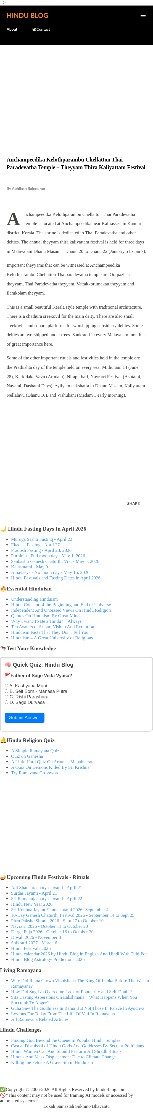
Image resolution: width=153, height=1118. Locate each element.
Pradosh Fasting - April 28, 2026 (41, 550)
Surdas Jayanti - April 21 (34, 893)
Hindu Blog (27, 15)
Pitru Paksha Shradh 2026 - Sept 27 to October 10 (57, 920)
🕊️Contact (41, 29)
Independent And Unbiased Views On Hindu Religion (61, 610)
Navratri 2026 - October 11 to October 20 (49, 926)
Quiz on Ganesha (27, 756)
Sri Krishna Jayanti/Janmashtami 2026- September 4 (60, 909)
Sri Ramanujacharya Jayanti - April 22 (46, 898)
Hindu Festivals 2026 (31, 948)
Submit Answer (24, 717)
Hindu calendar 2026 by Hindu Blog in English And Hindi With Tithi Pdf (79, 954)
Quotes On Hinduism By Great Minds (46, 615)
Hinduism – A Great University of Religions (52, 637)
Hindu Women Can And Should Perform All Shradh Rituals (66, 1051)
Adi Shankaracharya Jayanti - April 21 (46, 887)
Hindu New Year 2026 (31, 904)
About (12, 29)
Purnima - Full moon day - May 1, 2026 (48, 555)
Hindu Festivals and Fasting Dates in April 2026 (56, 578)
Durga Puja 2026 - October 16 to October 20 (52, 931)
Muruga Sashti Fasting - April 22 (41, 539)
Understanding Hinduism (34, 599)
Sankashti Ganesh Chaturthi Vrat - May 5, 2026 (55, 561)
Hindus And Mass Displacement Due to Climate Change (63, 1056)
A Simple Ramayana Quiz (35, 750)
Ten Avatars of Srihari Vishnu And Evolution (52, 626)
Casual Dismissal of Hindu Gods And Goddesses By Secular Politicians (77, 1045)
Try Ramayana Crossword (35, 772)
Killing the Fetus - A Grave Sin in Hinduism (52, 1062)
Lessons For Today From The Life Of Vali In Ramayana (63, 1013)
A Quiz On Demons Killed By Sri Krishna (50, 767)
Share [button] (133, 503)
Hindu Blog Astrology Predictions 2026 (48, 959)
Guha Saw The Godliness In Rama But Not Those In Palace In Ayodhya (77, 1008)
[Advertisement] (76, 89)
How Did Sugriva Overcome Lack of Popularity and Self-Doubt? (71, 991)
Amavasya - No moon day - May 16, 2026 (50, 572)
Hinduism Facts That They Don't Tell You (49, 632)
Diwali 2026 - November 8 (36, 937)
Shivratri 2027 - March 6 (34, 942)
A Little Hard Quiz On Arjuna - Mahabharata (52, 761)
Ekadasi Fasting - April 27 (35, 544)
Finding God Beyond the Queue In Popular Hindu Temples (65, 1040)
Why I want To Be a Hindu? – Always (46, 621)
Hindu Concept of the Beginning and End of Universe (61, 604)
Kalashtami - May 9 (29, 566)
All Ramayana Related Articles (39, 1019)
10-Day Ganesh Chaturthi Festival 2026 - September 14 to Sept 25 (72, 915)
